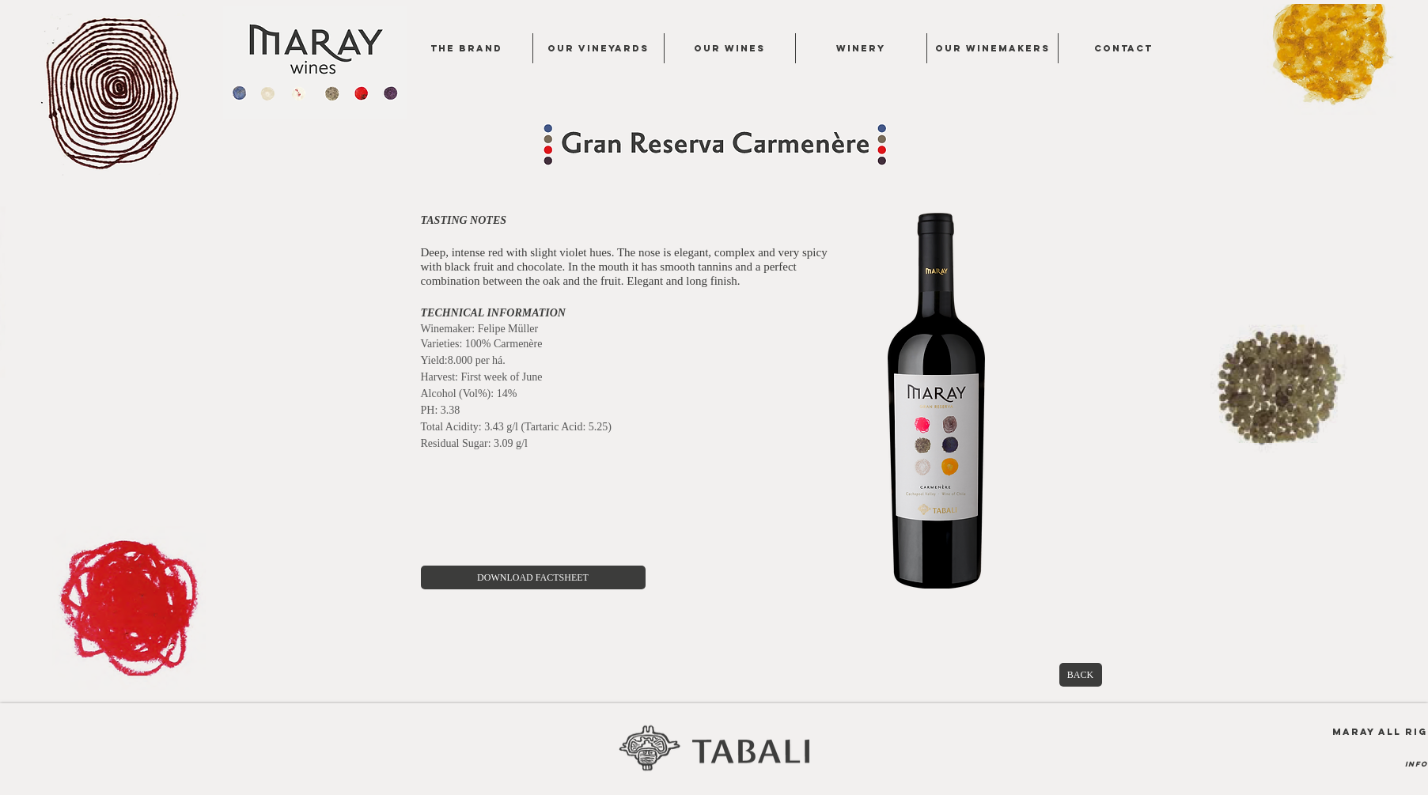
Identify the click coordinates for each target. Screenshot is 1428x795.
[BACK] (1080, 675)
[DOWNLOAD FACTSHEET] (533, 577)
